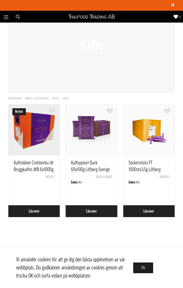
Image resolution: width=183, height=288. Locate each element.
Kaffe (66, 98)
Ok (143, 268)
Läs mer (34, 211)
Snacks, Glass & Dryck (37, 98)
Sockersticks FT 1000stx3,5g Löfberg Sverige (145, 169)
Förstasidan (14, 98)
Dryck (55, 98)
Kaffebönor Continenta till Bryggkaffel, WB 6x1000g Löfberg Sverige (34, 169)
